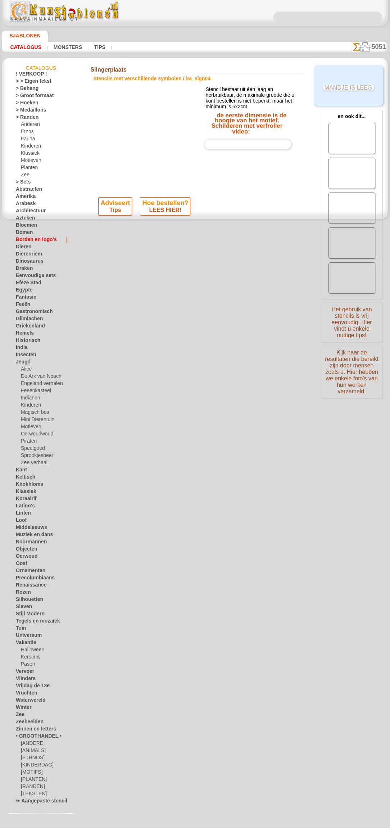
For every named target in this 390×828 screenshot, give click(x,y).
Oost (21, 564)
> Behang (24, 89)
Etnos (26, 133)
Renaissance (28, 586)
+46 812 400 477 (205, 359)
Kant (21, 471)
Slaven (22, 608)
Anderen (29, 125)
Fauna (27, 140)
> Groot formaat (32, 97)
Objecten (24, 550)
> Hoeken (24, 104)
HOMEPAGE (121, 342)
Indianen (29, 399)
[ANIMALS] (32, 751)
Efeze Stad (26, 284)
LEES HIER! (165, 244)
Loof (20, 521)
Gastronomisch (31, 312)
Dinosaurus (27, 262)
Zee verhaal (32, 464)
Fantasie (24, 298)
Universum (26, 636)
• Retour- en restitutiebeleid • (195, 394)
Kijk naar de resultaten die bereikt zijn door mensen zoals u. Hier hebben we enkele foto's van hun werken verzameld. (352, 368)
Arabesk (24, 205)
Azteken (24, 219)
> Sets (21, 183)
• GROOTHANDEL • (34, 737)
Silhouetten (27, 600)
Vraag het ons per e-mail (195, 406)
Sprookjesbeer (35, 456)
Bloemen (24, 226)
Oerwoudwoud (35, 435)
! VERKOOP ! (28, 75)
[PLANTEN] (32, 780)
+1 (221, 273)
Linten (22, 514)
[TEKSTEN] (31, 795)
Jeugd (21, 363)
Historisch (26, 341)
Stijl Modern (28, 615)
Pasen (27, 665)
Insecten (24, 356)
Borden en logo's (32, 240)
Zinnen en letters (32, 730)
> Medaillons (28, 111)
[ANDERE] (31, 744)
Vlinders (24, 680)
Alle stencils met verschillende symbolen (194, 289)
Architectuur (28, 212)
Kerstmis (29, 658)
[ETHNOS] (31, 759)
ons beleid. (295, 822)
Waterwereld (28, 701)
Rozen (22, 593)
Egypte (22, 291)
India (21, 348)
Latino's (24, 507)
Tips (97, 47)
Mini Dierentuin (36, 420)
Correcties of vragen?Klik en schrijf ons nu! (195, 318)
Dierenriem (26, 255)
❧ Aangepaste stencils (38, 802)
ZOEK (276, 342)
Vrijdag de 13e (29, 687)
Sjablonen (21, 35)
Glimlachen (27, 320)
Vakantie (24, 644)
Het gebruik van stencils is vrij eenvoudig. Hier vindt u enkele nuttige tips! (352, 321)
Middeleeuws (29, 528)
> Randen (25, 118)
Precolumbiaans (31, 579)
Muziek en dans (31, 536)
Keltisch (24, 478)
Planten (28, 169)
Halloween (31, 651)
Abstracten (27, 190)
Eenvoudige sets (31, 276)
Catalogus (25, 47)
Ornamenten (28, 572)
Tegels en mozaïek (33, 622)
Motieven (30, 161)
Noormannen (29, 543)
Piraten (28, 442)
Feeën (21, 305)
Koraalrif (24, 500)
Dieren (22, 248)
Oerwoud (25, 557)
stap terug (195, 273)
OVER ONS (152, 342)
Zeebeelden (27, 723)
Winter (23, 708)
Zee (24, 176)
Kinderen (29, 147)
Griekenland (28, 327)
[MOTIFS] (31, 773)
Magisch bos (33, 413)
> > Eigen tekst (29, 82)
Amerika (24, 197)
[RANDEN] (31, 787)
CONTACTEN (184, 342)
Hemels (23, 334)
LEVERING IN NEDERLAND (233, 342)
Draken (23, 269)
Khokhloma (27, 485)
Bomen (23, 233)
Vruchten (25, 694)
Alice (25, 370)
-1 (168, 273)
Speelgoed (31, 449)
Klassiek (29, 154)
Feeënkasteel (33, 392)
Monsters (67, 47)
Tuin (20, 629)
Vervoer (23, 672)
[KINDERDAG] (35, 766)
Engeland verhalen (39, 384)
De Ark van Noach (38, 377)
